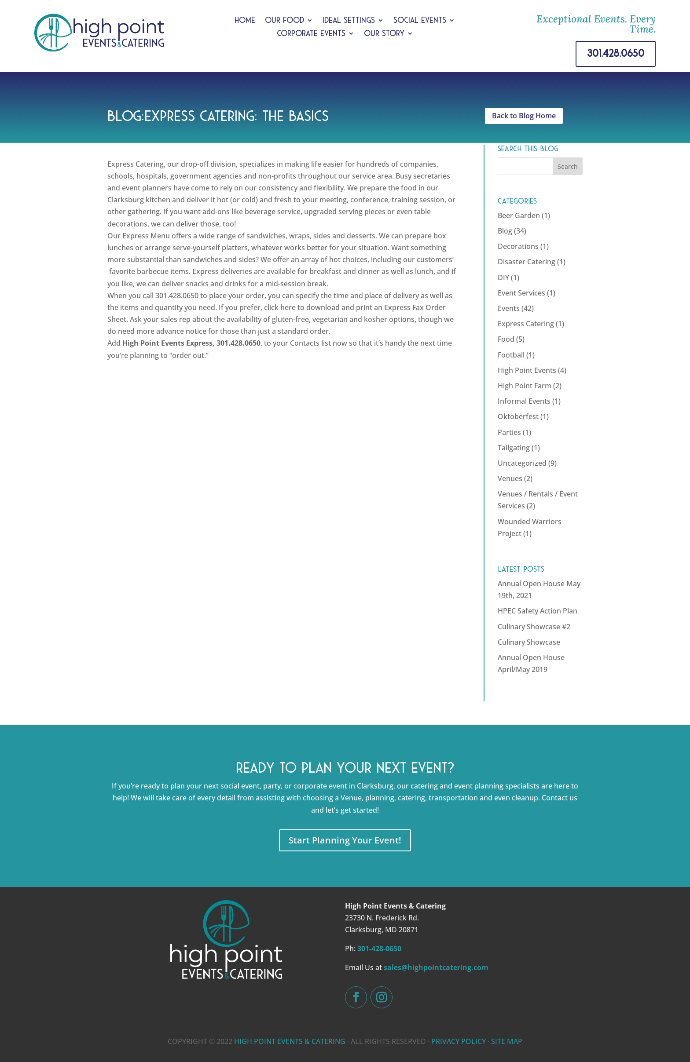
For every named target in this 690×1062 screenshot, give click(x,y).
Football (511, 355)
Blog (505, 231)
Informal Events (524, 401)
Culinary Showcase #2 (534, 626)
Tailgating (514, 448)
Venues (510, 478)
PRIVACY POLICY (458, 1041)
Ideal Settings (349, 21)
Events (509, 308)
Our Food (284, 21)
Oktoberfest (518, 416)
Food (506, 339)
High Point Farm (524, 385)
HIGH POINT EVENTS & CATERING (289, 1041)
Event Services (521, 293)
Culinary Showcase (529, 642)
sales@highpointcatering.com (436, 967)
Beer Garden (519, 215)
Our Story (384, 34)
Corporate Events (311, 34)
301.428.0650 (615, 53)
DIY (503, 277)
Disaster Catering (526, 261)
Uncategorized (522, 463)
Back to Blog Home (524, 115)
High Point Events (527, 370)
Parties (509, 432)
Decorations (518, 246)
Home (245, 21)
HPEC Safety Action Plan (537, 611)
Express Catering (526, 323)
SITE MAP (506, 1041)
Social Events (419, 21)
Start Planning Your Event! (345, 840)
